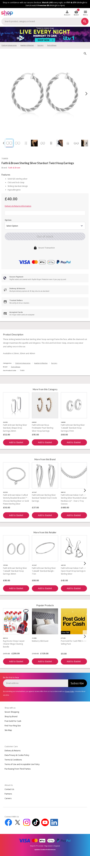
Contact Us (9, 789)
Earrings (40, 45)
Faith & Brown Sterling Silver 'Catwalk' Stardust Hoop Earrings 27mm (73, 428)
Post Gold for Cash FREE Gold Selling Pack (73, 642)
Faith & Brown (15, 367)
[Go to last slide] (4, 143)
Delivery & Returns (12, 750)
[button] (9, 143)
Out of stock (45, 236)
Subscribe (77, 683)
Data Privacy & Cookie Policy (17, 755)
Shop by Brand (11, 716)
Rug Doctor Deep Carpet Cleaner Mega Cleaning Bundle (13, 644)
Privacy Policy (69, 691)
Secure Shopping (12, 712)
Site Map (8, 730)
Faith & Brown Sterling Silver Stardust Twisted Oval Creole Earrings (44, 498)
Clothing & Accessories (9, 45)
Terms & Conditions (13, 759)
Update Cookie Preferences (45, 850)
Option (8, 220)
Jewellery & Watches (27, 45)
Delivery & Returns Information (18, 206)
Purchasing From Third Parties (18, 769)
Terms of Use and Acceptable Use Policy (22, 764)
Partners (8, 794)
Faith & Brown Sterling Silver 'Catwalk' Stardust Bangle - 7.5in (44, 571)
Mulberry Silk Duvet (40, 641)
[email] (35, 683)
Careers (8, 798)
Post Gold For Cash (13, 721)
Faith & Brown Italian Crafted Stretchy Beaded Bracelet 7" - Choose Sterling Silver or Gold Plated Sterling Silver (16, 499)
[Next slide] (86, 94)
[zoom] (85, 53)
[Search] (84, 21)
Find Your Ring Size (13, 725)
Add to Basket (16, 442)
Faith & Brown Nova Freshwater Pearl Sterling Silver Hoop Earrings (42, 428)
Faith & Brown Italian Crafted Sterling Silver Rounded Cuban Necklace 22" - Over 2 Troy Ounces (74, 499)
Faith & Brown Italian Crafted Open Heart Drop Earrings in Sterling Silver (73, 571)
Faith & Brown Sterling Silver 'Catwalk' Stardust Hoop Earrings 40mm (15, 571)
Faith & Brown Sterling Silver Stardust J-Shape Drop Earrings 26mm (15, 428)
